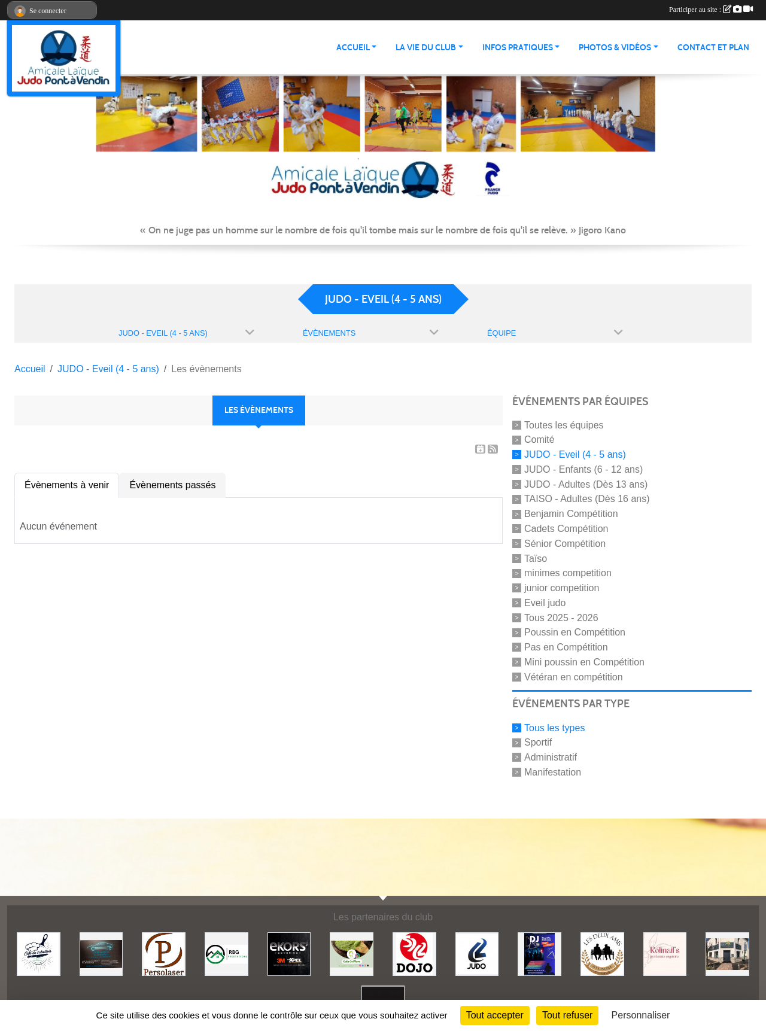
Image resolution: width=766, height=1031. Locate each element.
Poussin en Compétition (574, 632)
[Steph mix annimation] (539, 953)
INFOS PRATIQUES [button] (517, 47)
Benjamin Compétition (571, 514)
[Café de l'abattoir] (38, 953)
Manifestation (552, 772)
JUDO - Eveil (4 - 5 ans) (575, 454)
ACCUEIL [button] (353, 47)
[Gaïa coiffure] (351, 953)
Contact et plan (713, 47)
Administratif (550, 757)
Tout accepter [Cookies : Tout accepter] (495, 1015)
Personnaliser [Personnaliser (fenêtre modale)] (641, 1015)
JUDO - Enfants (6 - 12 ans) (583, 469)
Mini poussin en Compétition (584, 662)
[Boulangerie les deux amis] (602, 953)
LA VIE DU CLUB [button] (426, 47)
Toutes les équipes (564, 424)
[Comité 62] (477, 953)
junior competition (561, 588)
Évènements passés (172, 485)
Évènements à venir (67, 485)
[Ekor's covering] (289, 953)
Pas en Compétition (566, 647)
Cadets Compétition (566, 529)
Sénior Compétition (565, 544)
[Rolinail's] (665, 953)
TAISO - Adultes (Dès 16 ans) (587, 499)
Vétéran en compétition (573, 676)
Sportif (538, 742)
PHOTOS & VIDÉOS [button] (615, 47)
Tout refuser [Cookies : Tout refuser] (567, 1015)
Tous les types (554, 727)
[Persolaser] (164, 953)
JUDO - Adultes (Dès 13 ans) (586, 484)
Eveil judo (545, 603)
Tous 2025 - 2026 (561, 617)
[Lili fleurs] (727, 953)
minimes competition (568, 573)
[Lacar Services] (101, 953)
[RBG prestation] (226, 953)
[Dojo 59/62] (414, 953)
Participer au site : (711, 9)
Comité (539, 439)
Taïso (535, 558)
